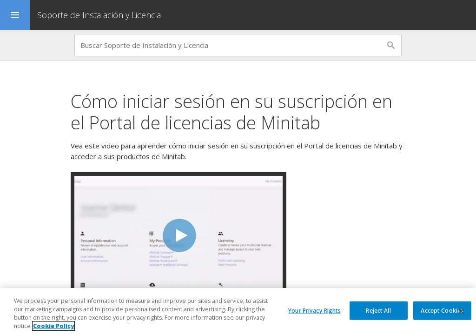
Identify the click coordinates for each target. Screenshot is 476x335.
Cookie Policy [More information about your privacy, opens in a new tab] (53, 326)
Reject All (378, 310)
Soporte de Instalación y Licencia (99, 14)
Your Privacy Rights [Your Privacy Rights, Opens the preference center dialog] (314, 310)
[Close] (461, 311)
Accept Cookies (442, 310)
